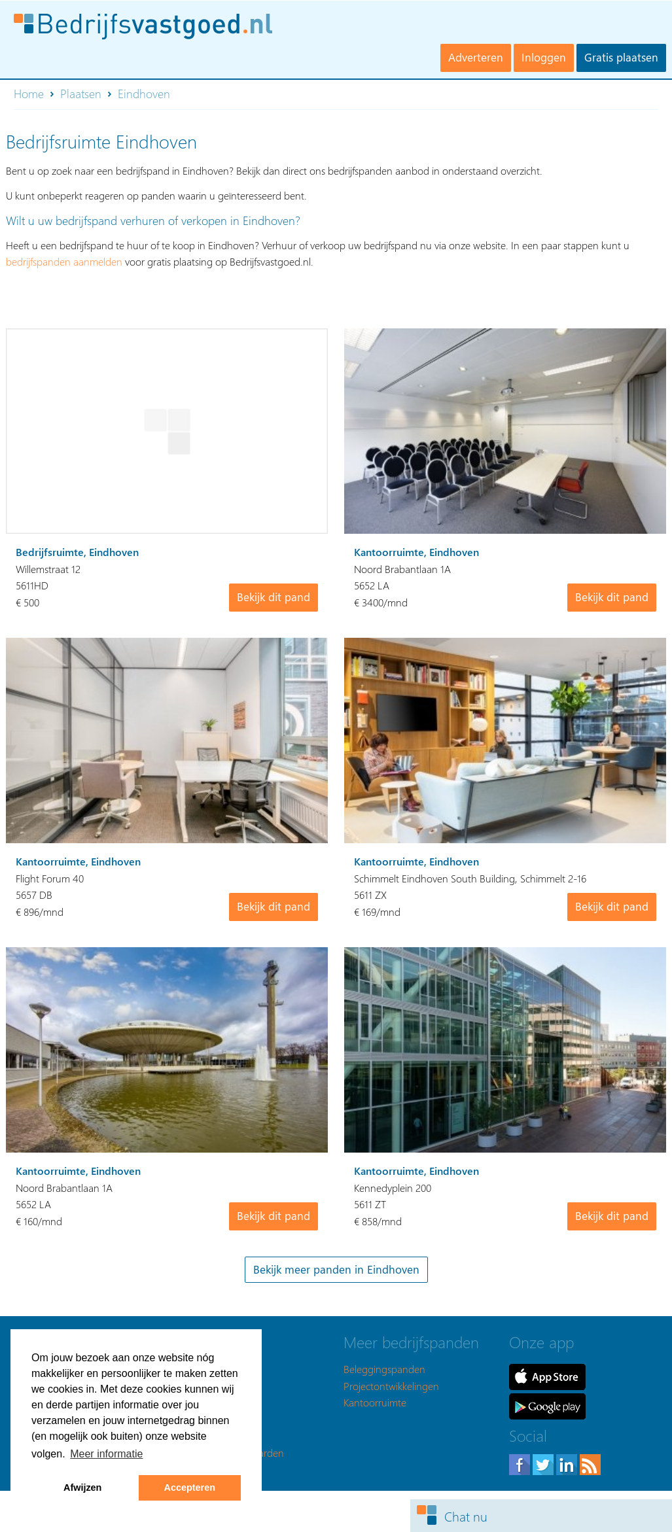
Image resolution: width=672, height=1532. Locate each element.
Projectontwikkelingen (391, 1386)
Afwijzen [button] (82, 1487)
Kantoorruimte (375, 1402)
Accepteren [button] (189, 1487)
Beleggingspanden (384, 1369)
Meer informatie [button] (106, 1453)
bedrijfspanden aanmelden (64, 261)
